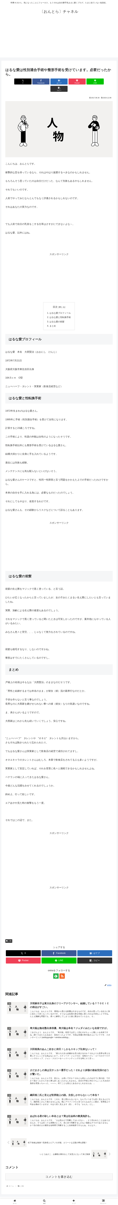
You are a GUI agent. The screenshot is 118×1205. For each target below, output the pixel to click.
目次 (55, 299)
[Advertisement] (59, 38)
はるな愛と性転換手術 (60, 310)
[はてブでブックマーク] (50, 81)
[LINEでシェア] (86, 81)
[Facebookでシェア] (32, 81)
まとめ (52, 318)
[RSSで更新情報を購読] (62, 969)
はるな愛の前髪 (56, 314)
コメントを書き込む (59, 1169)
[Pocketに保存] (68, 81)
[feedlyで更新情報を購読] (56, 969)
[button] (104, 81)
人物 (8, 934)
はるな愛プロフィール (60, 305)
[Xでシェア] (13, 81)
